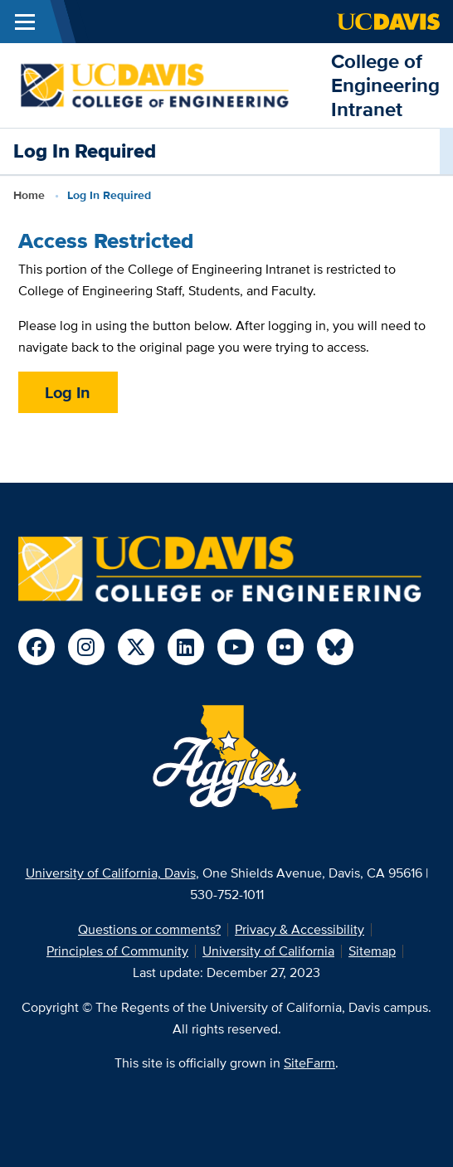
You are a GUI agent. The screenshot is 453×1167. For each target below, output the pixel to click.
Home (29, 195)
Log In (67, 392)
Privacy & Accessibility (299, 929)
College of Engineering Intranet (385, 85)
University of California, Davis (111, 873)
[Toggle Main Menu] (25, 21)
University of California (268, 950)
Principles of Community (117, 950)
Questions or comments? (149, 929)
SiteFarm (309, 1062)
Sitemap (372, 950)
